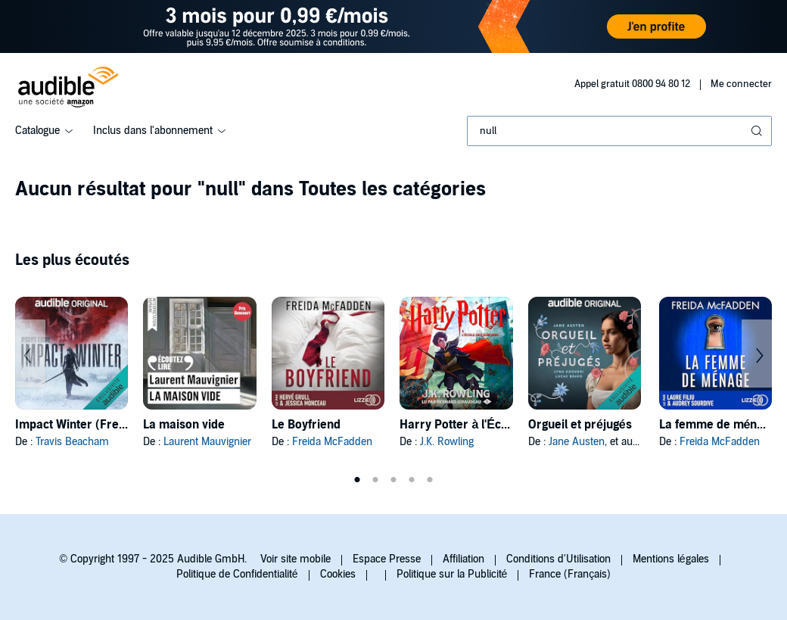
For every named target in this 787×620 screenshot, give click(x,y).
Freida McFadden (332, 441)
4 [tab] (411, 480)
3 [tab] (393, 480)
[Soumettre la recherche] (758, 131)
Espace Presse (387, 559)
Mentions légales (671, 559)
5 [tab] (429, 480)
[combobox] (619, 131)
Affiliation (463, 559)
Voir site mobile (295, 559)
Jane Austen (577, 441)
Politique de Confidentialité (237, 574)
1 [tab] (357, 480)
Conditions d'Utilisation (558, 559)
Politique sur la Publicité (452, 574)
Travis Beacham (72, 441)
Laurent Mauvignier (207, 441)
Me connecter (741, 84)
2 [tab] (375, 480)
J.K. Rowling (447, 441)
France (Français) (570, 574)
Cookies (338, 574)
